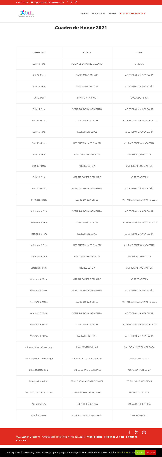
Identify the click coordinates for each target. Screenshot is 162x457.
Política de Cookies (114, 436)
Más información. (126, 452)
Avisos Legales (94, 436)
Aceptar (140, 452)
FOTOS (112, 13)
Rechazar (151, 452)
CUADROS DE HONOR (131, 13)
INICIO (84, 13)
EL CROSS (97, 13)
